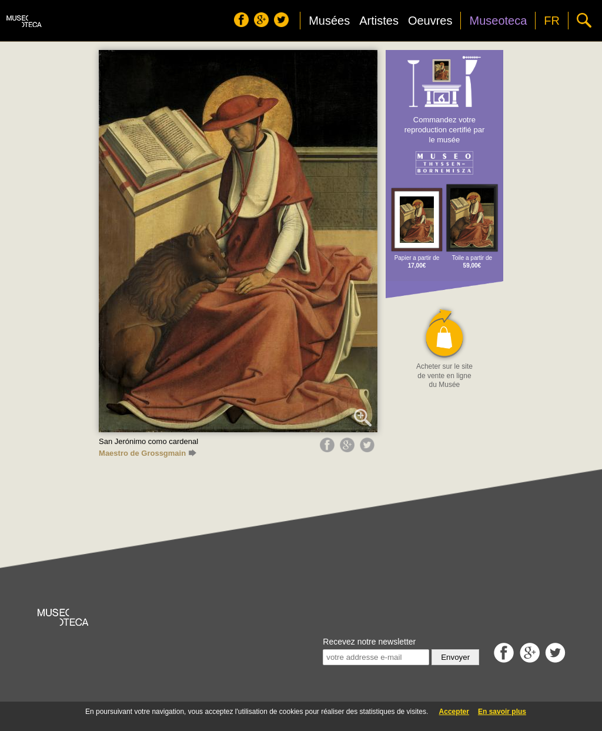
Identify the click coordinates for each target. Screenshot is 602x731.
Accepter (454, 711)
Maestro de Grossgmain (147, 453)
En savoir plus (502, 711)
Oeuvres (430, 20)
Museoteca (498, 20)
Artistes (379, 20)
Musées (329, 20)
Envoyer (455, 657)
